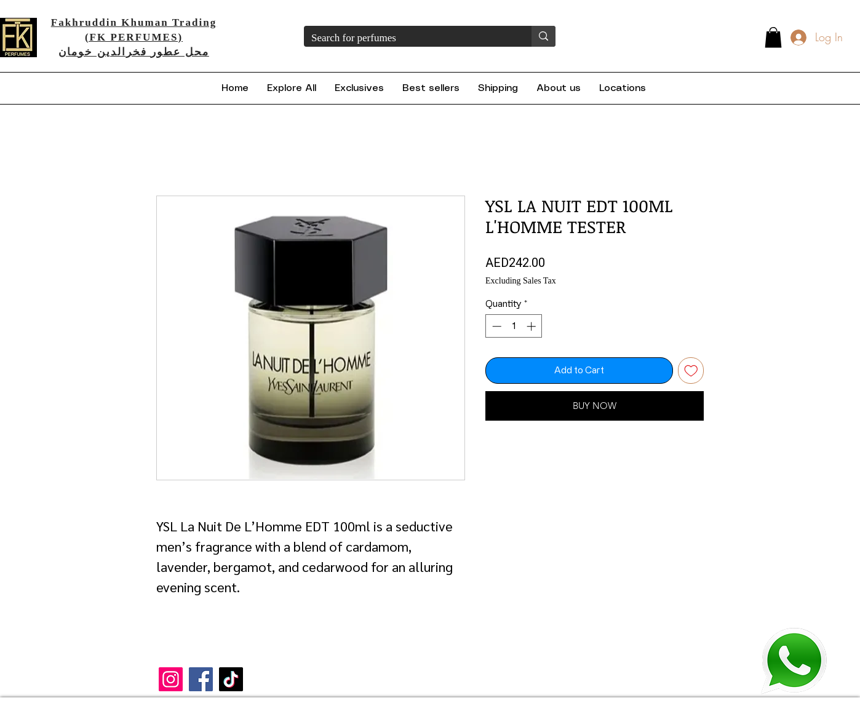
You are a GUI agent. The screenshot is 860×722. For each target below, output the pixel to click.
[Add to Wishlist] (691, 370)
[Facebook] (201, 679)
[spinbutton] (514, 326)
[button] (773, 37)
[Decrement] (495, 326)
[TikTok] (231, 679)
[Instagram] (171, 679)
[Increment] (532, 326)
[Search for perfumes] (408, 38)
